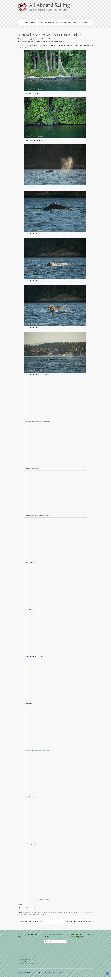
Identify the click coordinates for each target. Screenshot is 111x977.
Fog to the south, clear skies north (31, 922)
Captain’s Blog (42, 23)
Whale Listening (65, 23)
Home (26, 23)
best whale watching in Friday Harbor (36, 912)
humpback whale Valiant (80, 912)
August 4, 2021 (46, 39)
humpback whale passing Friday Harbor (60, 912)
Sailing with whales (44, 42)
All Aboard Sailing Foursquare (89, 15)
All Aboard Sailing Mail (92, 15)
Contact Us (76, 23)
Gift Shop (84, 23)
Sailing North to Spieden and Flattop (79, 922)
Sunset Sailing (60, 42)
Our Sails (32, 23)
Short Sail (53, 42)
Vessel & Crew (53, 23)
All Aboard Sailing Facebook (86, 15)
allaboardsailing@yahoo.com (29, 39)
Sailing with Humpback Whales (29, 42)
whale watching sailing (39, 914)
